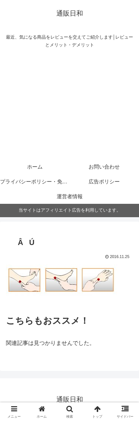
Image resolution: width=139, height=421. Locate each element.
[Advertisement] (69, 106)
